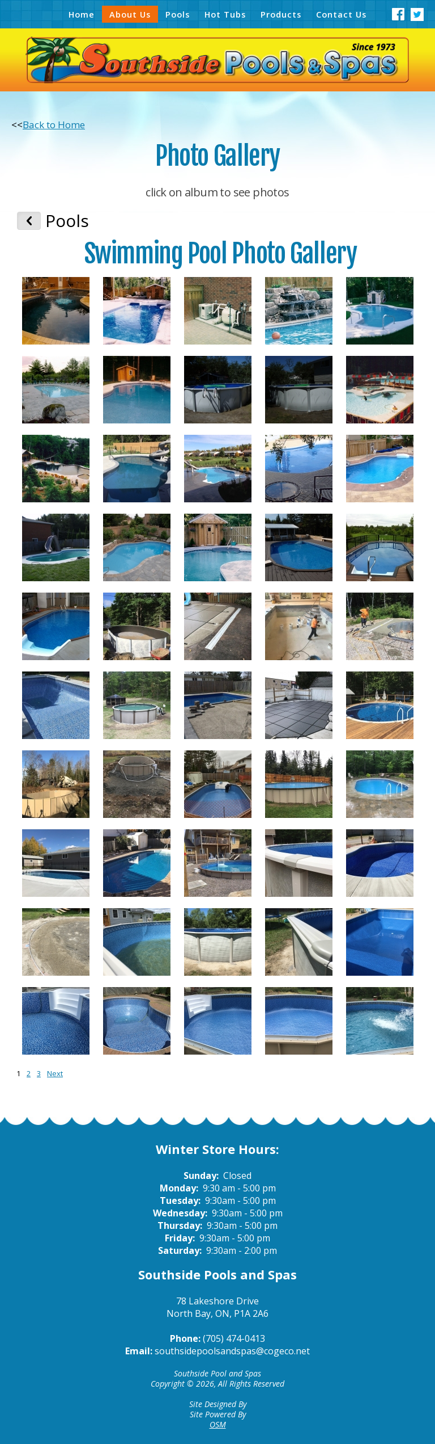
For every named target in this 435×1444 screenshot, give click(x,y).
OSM (218, 1424)
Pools (177, 14)
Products (281, 14)
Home (82, 14)
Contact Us (341, 14)
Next (55, 1073)
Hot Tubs (225, 14)
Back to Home (54, 124)
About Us (130, 14)
